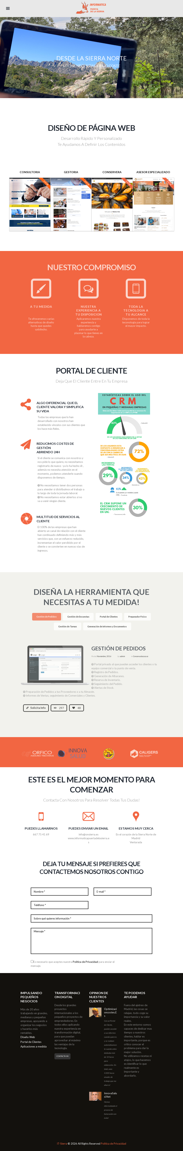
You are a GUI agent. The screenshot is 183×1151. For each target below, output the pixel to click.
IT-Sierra (62, 1143)
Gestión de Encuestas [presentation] (78, 620)
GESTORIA (71, 172)
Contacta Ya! (62, 1056)
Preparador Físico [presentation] (137, 620)
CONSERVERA (112, 172)
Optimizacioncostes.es (110, 1012)
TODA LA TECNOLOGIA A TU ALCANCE (135, 313)
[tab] (46, 620)
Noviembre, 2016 (104, 659)
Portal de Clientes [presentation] (109, 620)
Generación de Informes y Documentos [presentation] (107, 629)
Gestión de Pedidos (118, 651)
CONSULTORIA (30, 172)
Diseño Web (27, 1037)
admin (122, 659)
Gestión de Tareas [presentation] (67, 629)
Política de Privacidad (85, 961)
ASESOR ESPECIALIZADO (153, 172)
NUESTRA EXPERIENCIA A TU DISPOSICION (88, 313)
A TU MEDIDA (41, 310)
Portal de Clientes (30, 1041)
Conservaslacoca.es (140, 659)
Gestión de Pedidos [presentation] (46, 620)
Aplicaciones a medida (33, 1046)
